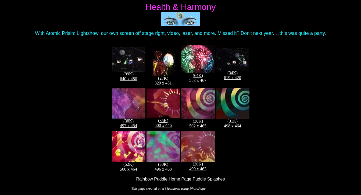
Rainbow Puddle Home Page (164, 179)
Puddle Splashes (208, 179)
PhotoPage (197, 188)
